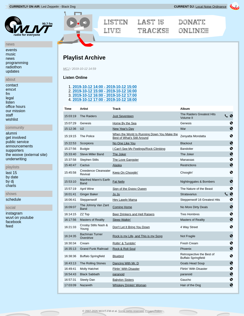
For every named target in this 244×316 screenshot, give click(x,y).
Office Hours (15, 107)
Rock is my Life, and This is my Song (137, 236)
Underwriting (16, 159)
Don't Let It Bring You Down (131, 227)
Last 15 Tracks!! (153, 26)
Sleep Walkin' (121, 219)
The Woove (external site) (26, 155)
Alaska (117, 165)
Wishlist (12, 119)
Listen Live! (116, 26)
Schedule (13, 199)
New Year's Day (123, 128)
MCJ (66, 68)
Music (11, 54)
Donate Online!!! (194, 26)
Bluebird (118, 256)
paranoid (118, 274)
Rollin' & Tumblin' (124, 243)
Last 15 (11, 173)
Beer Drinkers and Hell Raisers (133, 214)
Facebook (13, 222)
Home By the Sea (124, 123)
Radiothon (14, 67)
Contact (12, 85)
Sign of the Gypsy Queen (129, 189)
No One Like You (123, 143)
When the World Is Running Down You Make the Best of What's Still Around (145, 136)
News (10, 58)
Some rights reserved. (131, 311)
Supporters (15, 150)
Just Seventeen (122, 116)
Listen (10, 102)
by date (12, 177)
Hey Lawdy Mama (124, 199)
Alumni (11, 133)
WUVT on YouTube (20, 218)
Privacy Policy (153, 311)
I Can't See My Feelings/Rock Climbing (138, 148)
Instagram (14, 213)
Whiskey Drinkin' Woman (129, 285)
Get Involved (16, 137)
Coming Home (122, 207)
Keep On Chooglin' (125, 172)
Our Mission (15, 111)
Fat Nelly (118, 181)
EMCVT (11, 89)
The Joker (119, 154)
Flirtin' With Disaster (125, 269)
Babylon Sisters (123, 279)
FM (8, 94)
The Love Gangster (125, 159)
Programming (17, 63)
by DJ (10, 181)
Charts (11, 186)
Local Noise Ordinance (211, 6)
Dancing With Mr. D (125, 263)
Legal (10, 98)
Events (11, 50)
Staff (9, 115)
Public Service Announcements (19, 144)
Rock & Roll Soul (123, 249)
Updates (12, 71)
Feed (9, 226)
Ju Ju (116, 194)
